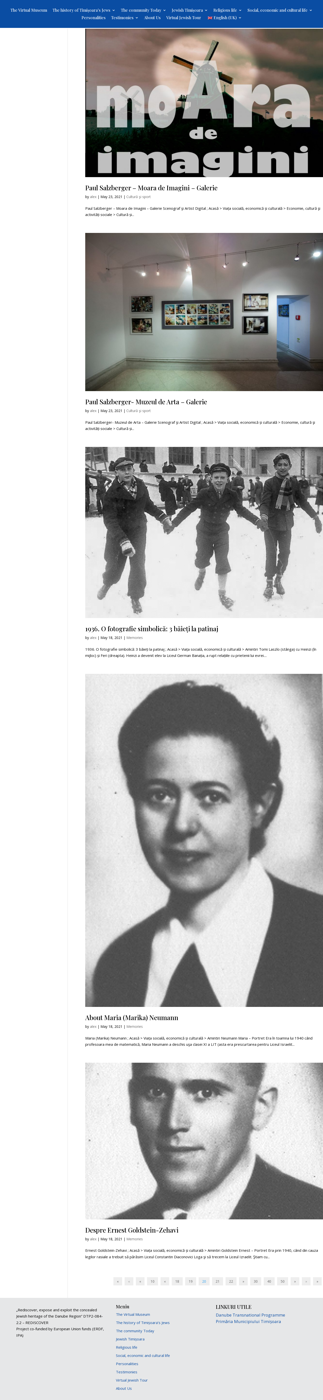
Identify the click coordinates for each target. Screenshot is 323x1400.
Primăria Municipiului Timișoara (248, 1321)
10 (153, 1281)
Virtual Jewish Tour (183, 18)
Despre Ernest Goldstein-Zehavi (131, 1230)
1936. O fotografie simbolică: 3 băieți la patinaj (151, 628)
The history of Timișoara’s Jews (81, 10)
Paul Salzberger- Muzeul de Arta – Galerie (146, 401)
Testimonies (122, 18)
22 (231, 1281)
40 (269, 1281)
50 (283, 1281)
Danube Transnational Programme (250, 1315)
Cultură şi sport (138, 196)
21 (218, 1281)
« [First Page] (118, 1281)
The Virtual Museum (28, 10)
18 (177, 1281)
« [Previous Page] (129, 1281)
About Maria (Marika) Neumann (131, 1017)
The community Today (141, 10)
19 (191, 1281)
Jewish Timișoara (187, 10)
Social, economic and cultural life (277, 10)
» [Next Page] (306, 1281)
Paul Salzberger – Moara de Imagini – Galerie (151, 187)
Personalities (93, 18)
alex (93, 196)
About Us (152, 18)
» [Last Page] (317, 1281)
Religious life (225, 10)
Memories (134, 637)
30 (256, 1281)
